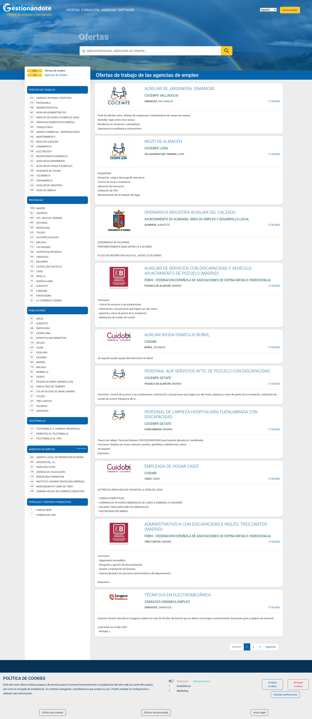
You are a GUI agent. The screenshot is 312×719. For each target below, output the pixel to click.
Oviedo (40, 376)
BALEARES (42, 261)
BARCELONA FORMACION (50, 476)
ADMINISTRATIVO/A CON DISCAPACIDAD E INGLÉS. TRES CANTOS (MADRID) (205, 527)
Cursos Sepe (44, 510)
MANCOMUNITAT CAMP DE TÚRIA (54, 486)
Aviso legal (259, 712)
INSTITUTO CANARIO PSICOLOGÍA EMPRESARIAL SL (61, 481)
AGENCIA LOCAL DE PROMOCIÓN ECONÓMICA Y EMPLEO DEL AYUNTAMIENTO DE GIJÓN (61, 457)
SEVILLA (40, 276)
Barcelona (43, 328)
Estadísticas (184, 686)
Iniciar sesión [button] (290, 10)
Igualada (42, 352)
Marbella (42, 372)
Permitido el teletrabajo (52, 433)
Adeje (39, 318)
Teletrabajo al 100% (49, 438)
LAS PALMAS (43, 247)
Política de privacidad (156, 712)
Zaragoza (42, 410)
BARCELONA (43, 227)
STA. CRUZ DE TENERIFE (49, 218)
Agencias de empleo (56, 74)
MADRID (40, 208)
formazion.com (46, 515)
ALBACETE (42, 286)
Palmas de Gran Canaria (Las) (54, 381)
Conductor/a (44, 127)
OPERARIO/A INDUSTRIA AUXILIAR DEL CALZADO (190, 212)
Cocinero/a (43, 175)
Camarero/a (44, 146)
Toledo (40, 396)
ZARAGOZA (42, 257)
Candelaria (43, 333)
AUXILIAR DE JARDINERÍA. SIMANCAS (179, 88)
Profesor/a (43, 103)
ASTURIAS (41, 222)
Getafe (40, 343)
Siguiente (270, 646)
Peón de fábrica (46, 190)
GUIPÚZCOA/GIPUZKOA (49, 252)
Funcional (182, 681)
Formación (90, 10)
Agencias (108, 10)
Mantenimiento (46, 136)
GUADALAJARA (44, 281)
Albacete (42, 323)
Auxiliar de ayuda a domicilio (54, 166)
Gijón (39, 347)
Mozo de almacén (47, 141)
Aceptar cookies (272, 684)
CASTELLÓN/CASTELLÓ (49, 266)
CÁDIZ (39, 271)
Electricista (44, 151)
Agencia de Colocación (50, 472)
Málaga (41, 367)
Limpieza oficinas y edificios (53, 98)
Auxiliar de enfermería (50, 161)
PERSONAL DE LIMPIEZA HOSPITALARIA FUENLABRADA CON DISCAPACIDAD (200, 414)
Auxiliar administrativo (51, 112)
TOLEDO (40, 232)
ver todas (81, 449)
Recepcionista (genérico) (52, 156)
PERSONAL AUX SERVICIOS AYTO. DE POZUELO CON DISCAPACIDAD (207, 371)
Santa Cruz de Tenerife (50, 386)
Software (126, 10)
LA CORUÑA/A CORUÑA (49, 300)
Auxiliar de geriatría (49, 185)
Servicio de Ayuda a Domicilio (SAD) (57, 117)
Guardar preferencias (285, 694)
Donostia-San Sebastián (51, 338)
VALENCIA (41, 213)
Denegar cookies (298, 684)
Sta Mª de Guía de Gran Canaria (55, 391)
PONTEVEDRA (43, 295)
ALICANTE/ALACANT (47, 237)
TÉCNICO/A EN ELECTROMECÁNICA (177, 595)
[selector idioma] (268, 10)
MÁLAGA (41, 242)
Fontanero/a (44, 180)
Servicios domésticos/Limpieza (55, 122)
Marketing (182, 690)
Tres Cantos (44, 401)
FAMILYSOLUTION (45, 467)
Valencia (41, 406)
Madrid (40, 362)
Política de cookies (52, 712)
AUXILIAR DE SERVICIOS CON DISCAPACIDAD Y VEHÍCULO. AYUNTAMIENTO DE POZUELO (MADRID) (198, 271)
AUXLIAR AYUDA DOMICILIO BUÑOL (177, 334)
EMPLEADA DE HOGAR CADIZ (171, 466)
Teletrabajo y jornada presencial (58, 428)
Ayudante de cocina (48, 170)
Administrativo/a (47, 107)
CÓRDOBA (41, 291)
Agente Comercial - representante (58, 132)
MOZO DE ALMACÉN (163, 141)
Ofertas (73, 10)
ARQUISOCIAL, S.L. (46, 462)
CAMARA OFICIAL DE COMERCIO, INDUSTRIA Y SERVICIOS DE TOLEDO (61, 491)
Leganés (41, 357)
